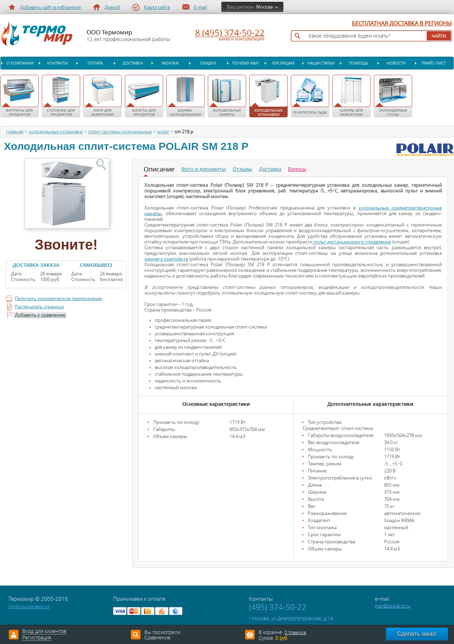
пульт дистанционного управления (351, 242)
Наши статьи (321, 63)
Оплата (95, 63)
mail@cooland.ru (392, 606)
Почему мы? (245, 63)
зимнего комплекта (166, 259)
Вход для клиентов (44, 631)
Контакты (57, 63)
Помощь (358, 63)
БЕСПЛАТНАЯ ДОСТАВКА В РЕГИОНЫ (402, 24)
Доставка (133, 63)
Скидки (208, 63)
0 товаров (295, 632)
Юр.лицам (283, 63)
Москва (264, 7)
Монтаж (170, 63)
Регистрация (36, 638)
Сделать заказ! (417, 634)
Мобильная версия (29, 607)
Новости (396, 63)
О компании (20, 63)
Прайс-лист (433, 63)
